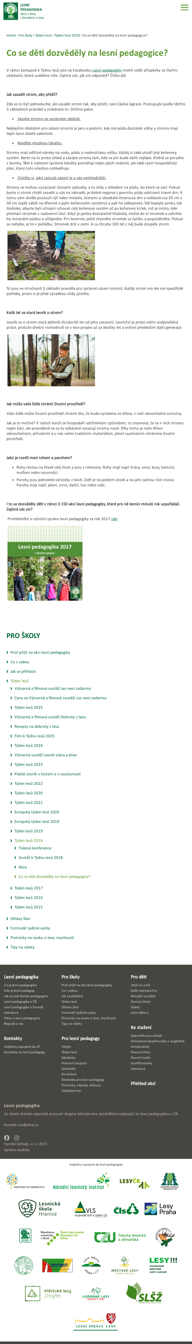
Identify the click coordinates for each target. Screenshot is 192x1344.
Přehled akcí (143, 1083)
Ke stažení (141, 1027)
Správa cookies (17, 1149)
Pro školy (23, 635)
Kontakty (13, 1038)
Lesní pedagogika (21, 977)
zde (114, 518)
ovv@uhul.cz (28, 1124)
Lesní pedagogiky (107, 70)
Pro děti (138, 977)
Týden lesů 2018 (67, 35)
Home (11, 35)
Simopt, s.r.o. (27, 1143)
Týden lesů (43, 35)
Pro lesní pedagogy (81, 1038)
